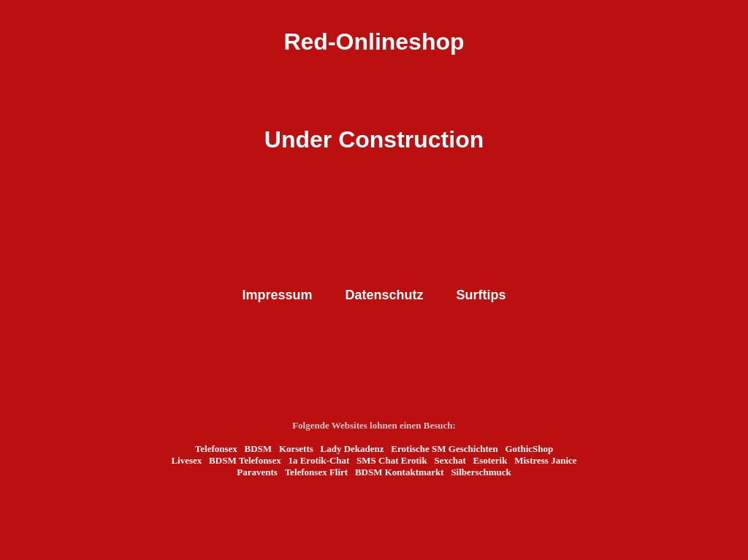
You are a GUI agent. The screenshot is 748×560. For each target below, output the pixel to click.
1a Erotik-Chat (318, 460)
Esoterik (490, 460)
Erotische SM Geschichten (444, 448)
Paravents (257, 472)
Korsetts (296, 448)
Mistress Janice (545, 460)
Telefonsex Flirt (316, 472)
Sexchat (449, 460)
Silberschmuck (481, 472)
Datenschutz (385, 295)
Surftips (481, 295)
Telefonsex (216, 448)
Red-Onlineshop (373, 41)
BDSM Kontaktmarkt (399, 472)
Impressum (277, 295)
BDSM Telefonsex (245, 460)
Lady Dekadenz (352, 448)
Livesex (186, 460)
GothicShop (529, 448)
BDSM (258, 448)
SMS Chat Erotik (391, 460)
